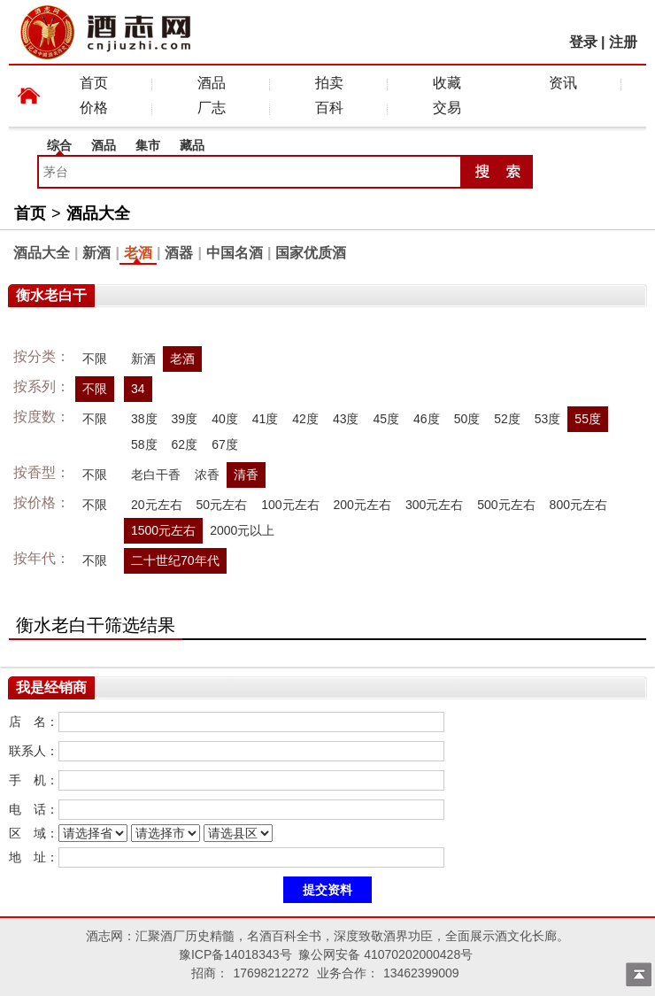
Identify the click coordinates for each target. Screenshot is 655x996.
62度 (185, 444)
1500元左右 (163, 530)
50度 (467, 419)
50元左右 (222, 505)
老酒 (138, 252)
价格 (94, 107)
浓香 (207, 474)
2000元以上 (242, 530)
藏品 (192, 145)
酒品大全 (98, 213)
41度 (265, 419)
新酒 (96, 252)
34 (138, 389)
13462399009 (421, 973)
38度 (144, 419)
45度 (386, 419)
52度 (507, 419)
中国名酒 (234, 252)
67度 (225, 444)
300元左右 (434, 505)
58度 (144, 444)
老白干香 (156, 474)
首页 (94, 82)
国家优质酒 (310, 252)
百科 (329, 107)
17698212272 (271, 973)
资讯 (563, 82)
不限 (94, 358)
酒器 (179, 252)
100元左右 (290, 505)
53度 (548, 419)
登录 (583, 42)
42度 (305, 419)
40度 (225, 419)
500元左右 (506, 505)
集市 (147, 145)
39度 (185, 419)
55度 (587, 419)
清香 (246, 474)
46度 (426, 419)
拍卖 (329, 82)
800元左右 (578, 505)
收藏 (447, 82)
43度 (346, 419)
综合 (59, 145)
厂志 (211, 107)
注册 (623, 42)
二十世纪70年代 (175, 560)
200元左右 (362, 505)
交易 (447, 107)
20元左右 (156, 505)
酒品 (211, 82)
